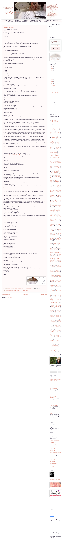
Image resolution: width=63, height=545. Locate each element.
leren (52, 230)
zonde (58, 350)
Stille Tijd (59, 289)
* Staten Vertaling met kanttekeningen (54, 446)
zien (54, 350)
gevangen (51, 186)
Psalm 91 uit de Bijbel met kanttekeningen (17, 154)
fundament (55, 172)
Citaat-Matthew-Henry (56, 157)
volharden (59, 325)
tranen (56, 298)
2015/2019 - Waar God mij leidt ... (25, 21)
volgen (56, 325)
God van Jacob (55, 190)
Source (56, 285)
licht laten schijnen (56, 234)
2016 (52, 83)
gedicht (51, 176)
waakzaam (51, 336)
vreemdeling (59, 330)
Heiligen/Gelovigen (52, 209)
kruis (59, 228)
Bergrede (51, 138)
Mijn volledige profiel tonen (55, 479)
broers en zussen (52, 151)
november (54, 87)
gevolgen (51, 187)
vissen (60, 324)
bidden (51, 146)
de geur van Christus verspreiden (55, 162)
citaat (52, 154)
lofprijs (54, 243)
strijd (54, 292)
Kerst (53, 223)
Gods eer (56, 196)
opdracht (54, 265)
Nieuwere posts (6, 294)
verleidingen (51, 315)
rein (51, 277)
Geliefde (51, 180)
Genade (57, 181)
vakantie (52, 306)
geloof (56, 180)
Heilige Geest (55, 207)
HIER (55, 534)
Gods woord (54, 200)
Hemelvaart (54, 211)
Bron (56, 151)
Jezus (57, 220)
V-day (56, 305)
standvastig (51, 287)
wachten (51, 339)
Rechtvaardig (55, 276)
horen (58, 214)
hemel (50, 211)
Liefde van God (19, 290)
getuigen (51, 185)
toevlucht (58, 296)
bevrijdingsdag (52, 142)
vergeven (51, 311)
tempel (50, 294)
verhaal (60, 311)
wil (56, 344)
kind (50, 226)
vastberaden (57, 306)
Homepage (5, 20)
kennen (56, 221)
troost (58, 299)
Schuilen (59, 282)
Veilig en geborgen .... (9, 27)
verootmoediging (56, 317)
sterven (54, 289)
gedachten (58, 175)
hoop (52, 214)
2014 (52, 109)
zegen (55, 347)
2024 (52, 70)
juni (53, 96)
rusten (52, 281)
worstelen (51, 346)
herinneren (59, 211)
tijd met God (58, 295)
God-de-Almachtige (52, 192)
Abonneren (55, 48)
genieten (55, 182)
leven (60, 230)
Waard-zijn (57, 336)
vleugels (26, 290)
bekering (58, 134)
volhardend (52, 326)
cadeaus (55, 152)
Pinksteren (59, 274)
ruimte (57, 280)
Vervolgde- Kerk (52, 320)
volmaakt (51, 327)
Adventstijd (58, 131)
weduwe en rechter (53, 341)
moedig (54, 247)
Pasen (50, 272)
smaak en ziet (52, 285)
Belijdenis (55, 136)
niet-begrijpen (55, 255)
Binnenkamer (57, 147)
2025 (52, 68)
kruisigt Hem (51, 229)
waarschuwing (57, 337)
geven (54, 186)
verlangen (57, 313)
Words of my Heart (53, 459)
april (53, 100)
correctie (56, 158)
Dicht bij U (52, 466)
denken (51, 165)
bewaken (58, 142)
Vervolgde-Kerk (58, 320)
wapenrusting (52, 340)
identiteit (51, 216)
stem (59, 287)
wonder (60, 344)
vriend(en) (58, 331)
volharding (58, 326)
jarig (55, 219)
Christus (59, 152)
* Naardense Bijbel (53, 442)
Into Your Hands (52, 457)
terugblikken (54, 294)
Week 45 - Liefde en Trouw (54, 388)
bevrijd (58, 141)
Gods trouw (59, 199)
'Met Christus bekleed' (56, 120)
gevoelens (58, 186)
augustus (53, 90)
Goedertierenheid (56, 204)
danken (58, 160)
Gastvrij (60, 172)
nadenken (55, 249)
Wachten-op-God (57, 339)
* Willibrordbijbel (53, 448)
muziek (51, 248)
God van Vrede (57, 191)
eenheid (55, 168)
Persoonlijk (59, 272)
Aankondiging (58, 128)
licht (54, 233)
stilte (53, 290)
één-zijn (51, 168)
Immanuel (56, 216)
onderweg (58, 260)
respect (54, 277)
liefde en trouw (52, 238)
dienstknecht (51, 166)
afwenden (51, 132)
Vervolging (59, 321)
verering (58, 310)
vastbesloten (52, 307)
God (60, 187)
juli (52, 95)
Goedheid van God (53, 205)
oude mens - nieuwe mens (57, 267)
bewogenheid (52, 143)
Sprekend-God (53, 286)
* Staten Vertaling (53, 444)
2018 (52, 79)
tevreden (59, 294)
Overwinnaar (52, 271)
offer (59, 256)
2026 (52, 66)
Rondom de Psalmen (53, 463)
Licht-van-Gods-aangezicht (54, 235)
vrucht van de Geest (55, 335)
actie (54, 131)
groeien (59, 205)
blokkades (57, 148)
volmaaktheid (55, 327)
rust (60, 280)
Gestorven (57, 184)
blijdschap (51, 148)
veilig (24, 290)
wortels (51, 347)
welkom (51, 342)
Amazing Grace (57, 132)
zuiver (57, 351)
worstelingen (57, 346)
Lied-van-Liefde (52, 237)
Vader (60, 305)
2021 (52, 75)
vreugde (52, 331)
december (54, 85)
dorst (50, 167)
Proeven (51, 276)
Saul (52, 282)
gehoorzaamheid (52, 177)
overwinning (57, 271)
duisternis (54, 167)
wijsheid (54, 344)
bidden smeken (57, 146)
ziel (51, 350)
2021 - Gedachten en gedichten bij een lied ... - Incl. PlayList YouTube (35, 21)
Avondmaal (57, 133)
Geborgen (53, 175)
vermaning (57, 315)
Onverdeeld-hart (57, 262)
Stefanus (56, 287)
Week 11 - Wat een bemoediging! (53, 397)
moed (50, 247)
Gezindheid (56, 187)
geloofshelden (52, 181)
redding (60, 276)
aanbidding (51, 128)
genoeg (59, 182)
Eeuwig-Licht (53, 171)
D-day (60, 158)
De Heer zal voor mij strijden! (55, 405)
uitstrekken (52, 305)
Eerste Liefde (52, 170)
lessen (56, 230)
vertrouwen (56, 319)
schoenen (56, 282)
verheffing (52, 312)
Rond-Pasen (52, 280)
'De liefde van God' (55, 119)
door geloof (57, 166)
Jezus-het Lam (52, 221)
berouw (55, 138)
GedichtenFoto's (52, 461)
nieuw (59, 255)
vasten (56, 307)
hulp (54, 215)
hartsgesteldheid (58, 206)
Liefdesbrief (51, 242)
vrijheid (53, 334)
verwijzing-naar (55, 324)
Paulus (54, 272)
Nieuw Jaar (51, 256)
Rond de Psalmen (55, 279)
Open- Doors (59, 265)
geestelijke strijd (57, 176)
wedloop (58, 340)
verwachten (53, 322)
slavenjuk (58, 284)
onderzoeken (51, 261)
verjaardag (57, 312)
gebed (59, 173)
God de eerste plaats (54, 189)
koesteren (51, 228)
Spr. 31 (60, 285)
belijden (51, 136)
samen (55, 281)
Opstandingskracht (58, 266)
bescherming (13, 290)
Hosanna (51, 215)
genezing (51, 182)
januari (53, 104)
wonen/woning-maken (55, 345)
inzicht (51, 219)
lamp (55, 229)
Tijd (53, 295)
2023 (52, 72)
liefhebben (57, 242)
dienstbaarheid (57, 165)
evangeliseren (58, 171)
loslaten (58, 243)
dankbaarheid (53, 160)
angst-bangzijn (52, 133)
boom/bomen (52, 149)
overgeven (51, 270)
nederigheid (51, 252)
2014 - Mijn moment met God (18, 21)
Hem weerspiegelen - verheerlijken (55, 210)
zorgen (54, 351)
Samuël (59, 281)
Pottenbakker (53, 275)
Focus (51, 172)
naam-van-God (55, 248)
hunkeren (58, 215)
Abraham (51, 131)
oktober (53, 89)
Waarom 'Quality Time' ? (10, 21)
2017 (52, 81)
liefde (57, 237)
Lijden (51, 243)
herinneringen (53, 212)
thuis (50, 295)
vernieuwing (52, 316)
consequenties (52, 158)
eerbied (59, 168)
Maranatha (56, 244)
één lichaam (58, 167)
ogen (50, 258)
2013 (52, 110)
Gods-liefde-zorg (56, 201)
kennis (60, 221)
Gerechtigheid (52, 184)
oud (51, 267)
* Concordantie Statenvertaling (55, 452)
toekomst (53, 296)
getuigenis (57, 185)
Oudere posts (44, 294)
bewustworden (58, 143)
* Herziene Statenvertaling (54, 440)
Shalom (52, 284)
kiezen (57, 225)
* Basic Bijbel (52, 450)
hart (52, 206)
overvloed (57, 270)
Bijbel (51, 147)
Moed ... (51, 413)
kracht (55, 228)
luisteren (51, 244)
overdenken (53, 268)
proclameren (58, 275)
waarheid (51, 337)
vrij (50, 334)
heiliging (58, 209)
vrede (56, 329)
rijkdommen (59, 277)
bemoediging (8, 290)
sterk (50, 289)
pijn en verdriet (53, 274)
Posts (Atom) (10, 297)
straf (56, 290)
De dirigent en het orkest (56, 161)
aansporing (53, 129)
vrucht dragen (58, 334)
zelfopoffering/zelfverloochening (56, 349)
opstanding (52, 266)
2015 (52, 107)
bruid (59, 151)
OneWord (56, 261)
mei (53, 98)
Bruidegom (51, 152)
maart (53, 102)
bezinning (52, 144)
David (50, 161)
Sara (50, 282)
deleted (59, 163)
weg (58, 341)
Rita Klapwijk (53, 477)
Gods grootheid (52, 199)
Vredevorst (54, 330)
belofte (60, 136)
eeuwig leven (58, 170)
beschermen (59, 138)
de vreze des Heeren (54, 163)
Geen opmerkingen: (28, 288)
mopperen (58, 247)
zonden (51, 351)
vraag (53, 329)
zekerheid (59, 347)
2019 (52, 77)
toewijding (51, 298)
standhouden (58, 286)
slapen (55, 284)
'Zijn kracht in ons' (55, 121)
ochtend (56, 256)
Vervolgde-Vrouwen (54, 321)
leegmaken (59, 229)
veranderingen (52, 310)
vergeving (55, 311)
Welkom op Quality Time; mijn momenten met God (55, 380)
